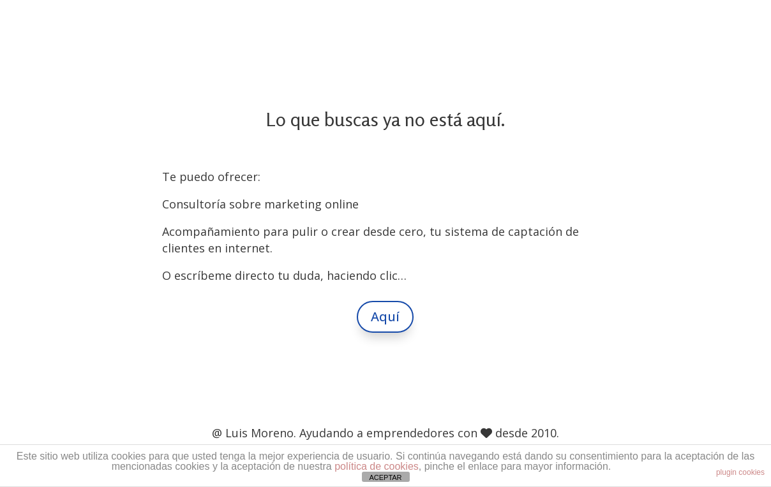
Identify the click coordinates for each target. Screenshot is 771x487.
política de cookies (376, 466)
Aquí (385, 316)
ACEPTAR (385, 477)
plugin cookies (740, 472)
